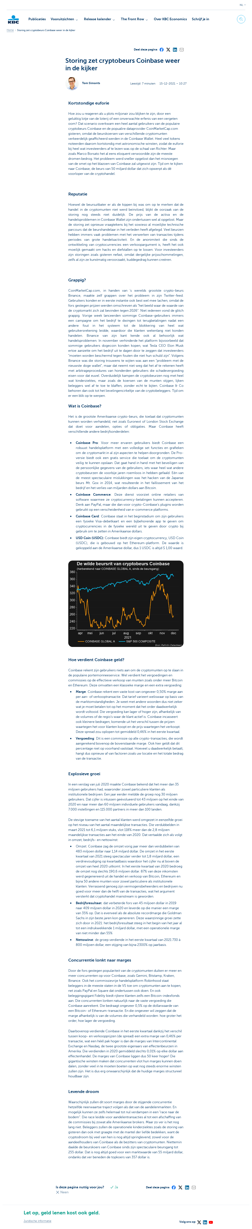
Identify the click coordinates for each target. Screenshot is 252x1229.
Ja (114, 1187)
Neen (62, 1192)
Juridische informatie (37, 1221)
